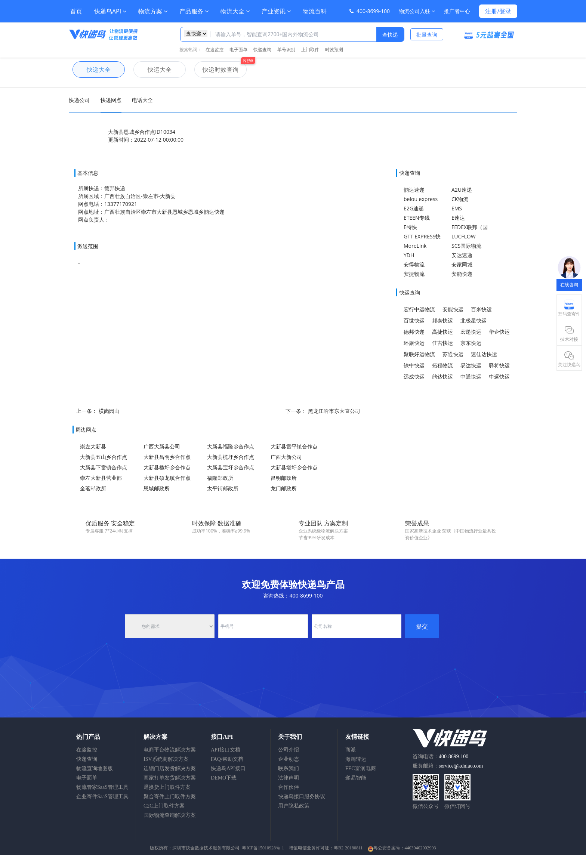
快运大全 (152, 69)
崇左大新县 (93, 446)
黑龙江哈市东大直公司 (334, 410)
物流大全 (235, 11)
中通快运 (470, 376)
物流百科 (315, 11)
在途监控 (214, 49)
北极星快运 (473, 320)
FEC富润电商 (360, 768)
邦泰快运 (442, 320)
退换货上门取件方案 (167, 787)
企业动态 (288, 759)
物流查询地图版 (94, 768)
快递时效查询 (216, 69)
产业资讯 (276, 11)
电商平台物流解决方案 (170, 750)
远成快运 (414, 376)
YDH (409, 255)
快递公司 (79, 100)
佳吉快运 (442, 342)
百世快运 (414, 320)
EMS (456, 208)
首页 (76, 11)
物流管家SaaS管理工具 (102, 787)
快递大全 (92, 69)
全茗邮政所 (93, 488)
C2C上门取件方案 (164, 806)
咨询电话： (440, 756)
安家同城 (461, 264)
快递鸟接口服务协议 (301, 796)
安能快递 (461, 273)
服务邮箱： (448, 766)
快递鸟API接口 (228, 768)
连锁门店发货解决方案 (170, 768)
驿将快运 (499, 365)
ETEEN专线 (417, 217)
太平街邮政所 (222, 488)
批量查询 (426, 34)
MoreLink (415, 245)
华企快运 (499, 331)
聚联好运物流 (419, 354)
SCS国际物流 (466, 245)
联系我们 (288, 768)
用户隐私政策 (293, 806)
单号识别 (286, 49)
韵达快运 (442, 376)
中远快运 (499, 376)
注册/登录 (498, 11)
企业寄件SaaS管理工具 (102, 796)
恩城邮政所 (157, 488)
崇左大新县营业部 (101, 477)
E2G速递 (414, 208)
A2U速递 (461, 189)
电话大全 (142, 100)
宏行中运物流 (419, 309)
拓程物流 (442, 365)
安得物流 (414, 264)
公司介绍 (288, 750)
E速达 (458, 217)
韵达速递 (414, 189)
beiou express (421, 199)
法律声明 (288, 778)
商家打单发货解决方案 (170, 778)
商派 (350, 750)
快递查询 (262, 49)
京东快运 (470, 342)
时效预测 (334, 49)
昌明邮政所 (284, 477)
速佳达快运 (484, 354)
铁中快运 (414, 365)
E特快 (410, 227)
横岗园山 (109, 410)
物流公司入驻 (417, 11)
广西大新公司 (286, 456)
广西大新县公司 (162, 446)
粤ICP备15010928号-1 (263, 848)
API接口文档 (225, 750)
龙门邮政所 (284, 488)
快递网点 (111, 100)
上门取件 (310, 49)
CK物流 (459, 199)
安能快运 (452, 309)
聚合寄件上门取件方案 (170, 796)
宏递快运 (470, 331)
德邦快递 (414, 331)
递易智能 (355, 778)
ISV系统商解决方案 (166, 759)
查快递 (390, 34)
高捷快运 (442, 331)
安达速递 (461, 255)
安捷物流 (414, 273)
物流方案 (152, 11)
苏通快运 (452, 354)
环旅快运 (414, 342)
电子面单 (238, 49)
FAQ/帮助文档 (227, 759)
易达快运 (470, 365)
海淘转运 (355, 759)
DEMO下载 (224, 778)
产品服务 (194, 11)
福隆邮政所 (220, 477)
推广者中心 (457, 11)
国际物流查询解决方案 (170, 815)
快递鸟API (110, 11)
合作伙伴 (288, 787)
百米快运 (481, 309)
